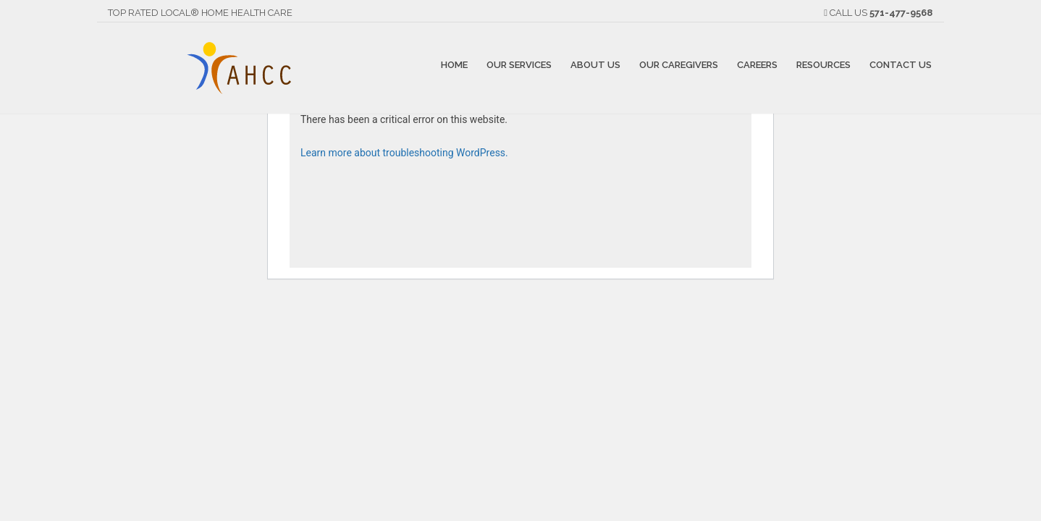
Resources (823, 64)
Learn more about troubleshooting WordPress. (404, 152)
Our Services (519, 64)
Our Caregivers (678, 64)
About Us (595, 64)
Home (454, 64)
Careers (757, 64)
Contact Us (900, 64)
